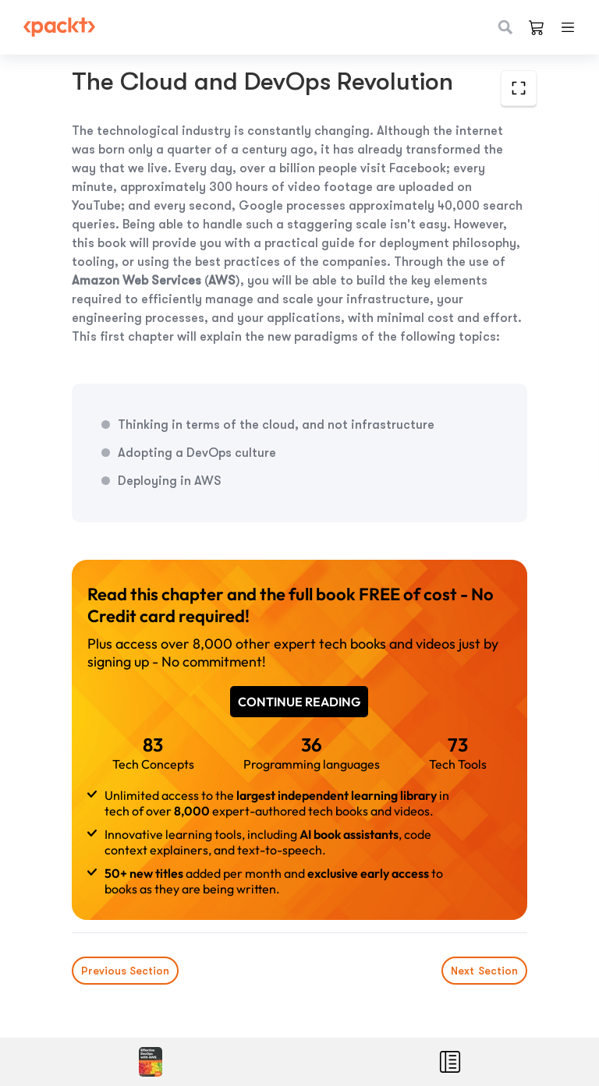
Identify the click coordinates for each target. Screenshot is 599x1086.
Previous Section (125, 970)
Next (484, 970)
